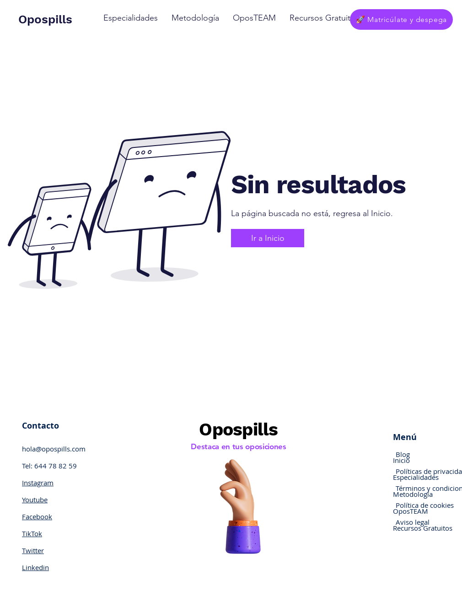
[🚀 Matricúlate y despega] (401, 19)
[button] (131, 18)
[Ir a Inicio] (267, 238)
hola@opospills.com (54, 448)
